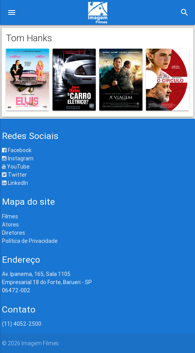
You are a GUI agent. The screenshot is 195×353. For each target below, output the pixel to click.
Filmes (10, 216)
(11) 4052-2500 (21, 323)
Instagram (17, 158)
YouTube (16, 166)
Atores (10, 224)
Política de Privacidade (30, 240)
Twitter (14, 174)
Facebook (17, 150)
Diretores (13, 232)
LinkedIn (15, 182)
